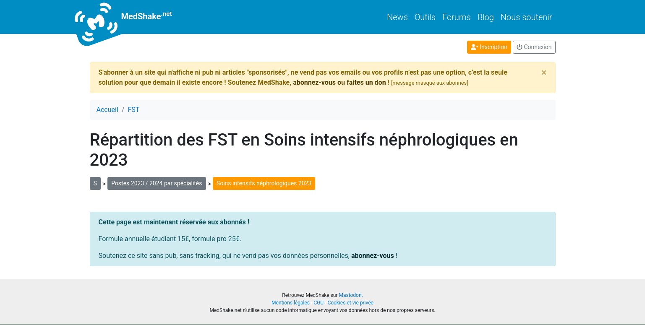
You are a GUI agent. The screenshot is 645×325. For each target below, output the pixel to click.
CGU (318, 303)
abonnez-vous (372, 256)
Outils (425, 17)
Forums (456, 17)
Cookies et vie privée (350, 303)
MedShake (131, 17)
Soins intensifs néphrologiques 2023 (264, 183)
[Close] (544, 72)
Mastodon (350, 295)
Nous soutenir (526, 17)
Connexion (534, 47)
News (397, 17)
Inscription (489, 47)
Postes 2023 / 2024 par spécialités (156, 183)
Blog (486, 17)
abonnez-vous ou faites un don (339, 82)
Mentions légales (291, 303)
